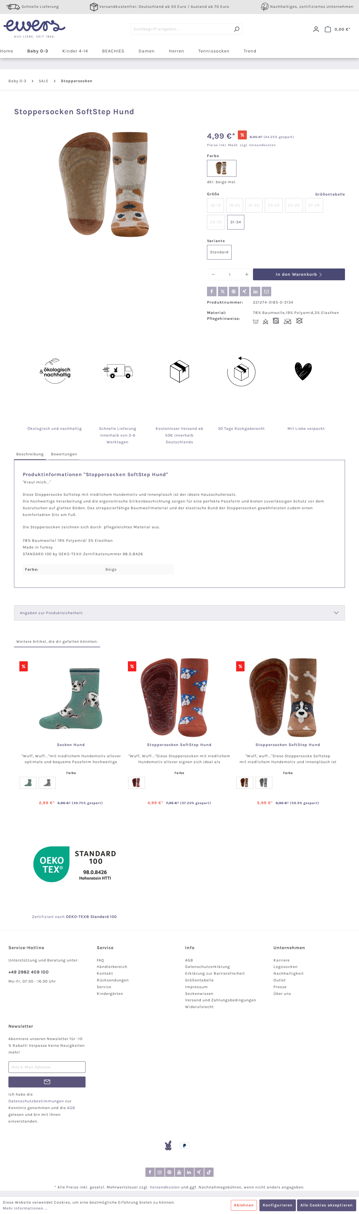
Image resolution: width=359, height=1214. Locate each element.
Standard (219, 252)
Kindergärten (110, 993)
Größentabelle (330, 194)
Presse (280, 986)
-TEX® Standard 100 (97, 916)
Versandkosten (165, 1187)
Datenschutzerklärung (207, 966)
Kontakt (105, 973)
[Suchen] (237, 29)
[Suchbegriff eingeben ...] (180, 29)
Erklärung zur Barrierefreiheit (215, 973)
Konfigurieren (278, 1205)
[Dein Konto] (316, 29)
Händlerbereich (112, 966)
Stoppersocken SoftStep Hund (179, 745)
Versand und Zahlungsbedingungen (220, 1000)
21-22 (253, 205)
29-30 (216, 222)
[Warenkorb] (337, 29)
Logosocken (285, 966)
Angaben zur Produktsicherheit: (51, 613)
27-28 (314, 205)
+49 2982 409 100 (28, 972)
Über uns (282, 993)
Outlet (279, 980)
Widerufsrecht (199, 1006)
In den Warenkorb (299, 274)
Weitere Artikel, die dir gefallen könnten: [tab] (57, 641)
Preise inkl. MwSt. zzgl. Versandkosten (241, 145)
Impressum (196, 986)
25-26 (294, 205)
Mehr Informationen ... (25, 1208)
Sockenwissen (199, 993)
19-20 (234, 205)
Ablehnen (244, 1205)
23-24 (274, 205)
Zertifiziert (43, 916)
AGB (189, 960)
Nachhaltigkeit (288, 973)
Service (104, 986)
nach (66, 916)
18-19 (215, 205)
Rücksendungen (113, 980)
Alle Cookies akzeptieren (326, 1205)
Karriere (281, 960)
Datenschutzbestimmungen (36, 1101)
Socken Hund (71, 745)
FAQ (100, 960)
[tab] (30, 454)
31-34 (235, 222)
